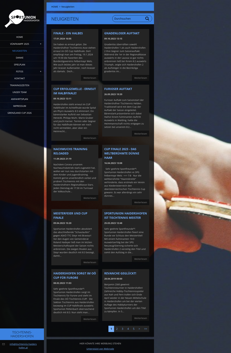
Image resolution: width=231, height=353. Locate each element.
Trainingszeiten (19, 85)
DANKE (19, 57)
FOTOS (19, 71)
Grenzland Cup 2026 (20, 112)
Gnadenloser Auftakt (121, 33)
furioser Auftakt (118, 89)
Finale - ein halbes (68, 33)
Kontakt (19, 78)
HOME (19, 36)
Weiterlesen (89, 77)
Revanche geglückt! (120, 273)
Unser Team (20, 92)
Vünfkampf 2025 (19, 43)
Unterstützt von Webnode (100, 348)
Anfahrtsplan (19, 99)
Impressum (19, 105)
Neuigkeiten (19, 50)
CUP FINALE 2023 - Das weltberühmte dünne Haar (121, 153)
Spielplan (19, 64)
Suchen (147, 18)
